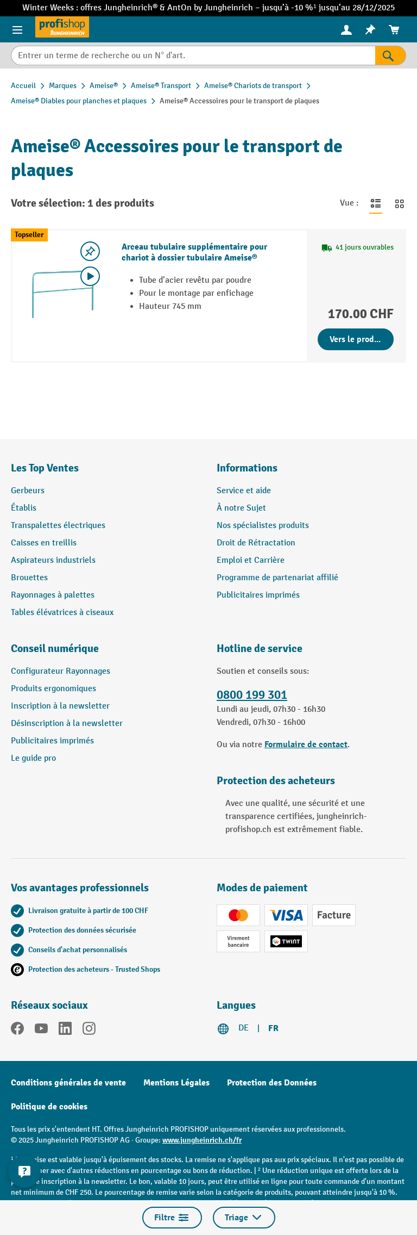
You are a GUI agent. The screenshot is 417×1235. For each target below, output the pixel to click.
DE (243, 1028)
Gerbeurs (28, 491)
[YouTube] (41, 1030)
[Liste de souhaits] (370, 29)
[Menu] (17, 29)
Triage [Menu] (244, 1217)
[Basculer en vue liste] (375, 203)
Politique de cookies (49, 1106)
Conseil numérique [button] (55, 648)
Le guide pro (33, 758)
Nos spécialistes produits (263, 525)
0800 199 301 (252, 695)
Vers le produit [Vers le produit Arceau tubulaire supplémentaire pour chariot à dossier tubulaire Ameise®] (357, 339)
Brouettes (29, 578)
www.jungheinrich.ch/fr (202, 1140)
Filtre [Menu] (172, 1217)
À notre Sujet (241, 508)
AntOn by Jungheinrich (211, 8)
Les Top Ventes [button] (45, 468)
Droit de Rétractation (256, 543)
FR (273, 1028)
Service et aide (244, 491)
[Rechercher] (390, 55)
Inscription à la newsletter (60, 706)
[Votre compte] (346, 29)
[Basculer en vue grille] (399, 203)
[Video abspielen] (90, 276)
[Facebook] (17, 1030)
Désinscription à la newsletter (67, 723)
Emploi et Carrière (251, 560)
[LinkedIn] (65, 1030)
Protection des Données (272, 1082)
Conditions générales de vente (68, 1082)
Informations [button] (247, 468)
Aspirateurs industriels (53, 560)
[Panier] (394, 29)
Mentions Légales (176, 1082)
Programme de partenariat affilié (277, 578)
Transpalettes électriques (58, 525)
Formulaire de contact (306, 744)
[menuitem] (346, 29)
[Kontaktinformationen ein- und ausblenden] (24, 1171)
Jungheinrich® (132, 8)
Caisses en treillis (44, 543)
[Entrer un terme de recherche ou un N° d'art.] (193, 55)
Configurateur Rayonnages (60, 671)
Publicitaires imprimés (258, 595)
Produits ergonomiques (53, 689)
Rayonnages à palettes (52, 595)
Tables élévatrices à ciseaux (62, 612)
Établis (23, 508)
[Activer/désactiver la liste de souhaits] (90, 251)
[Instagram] (89, 1030)
